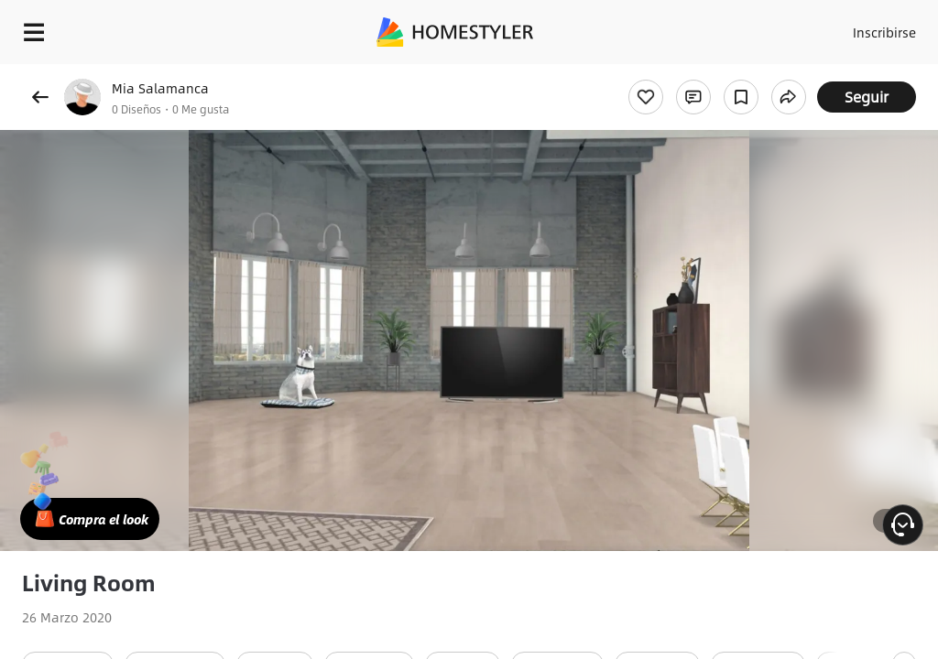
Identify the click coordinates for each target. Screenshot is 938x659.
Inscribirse (881, 27)
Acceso (810, 27)
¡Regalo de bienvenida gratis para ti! (738, 77)
